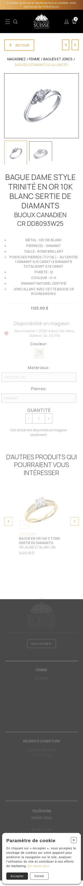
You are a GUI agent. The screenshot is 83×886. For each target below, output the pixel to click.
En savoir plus (38, 866)
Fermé (39, 876)
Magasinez (16, 62)
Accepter (17, 876)
